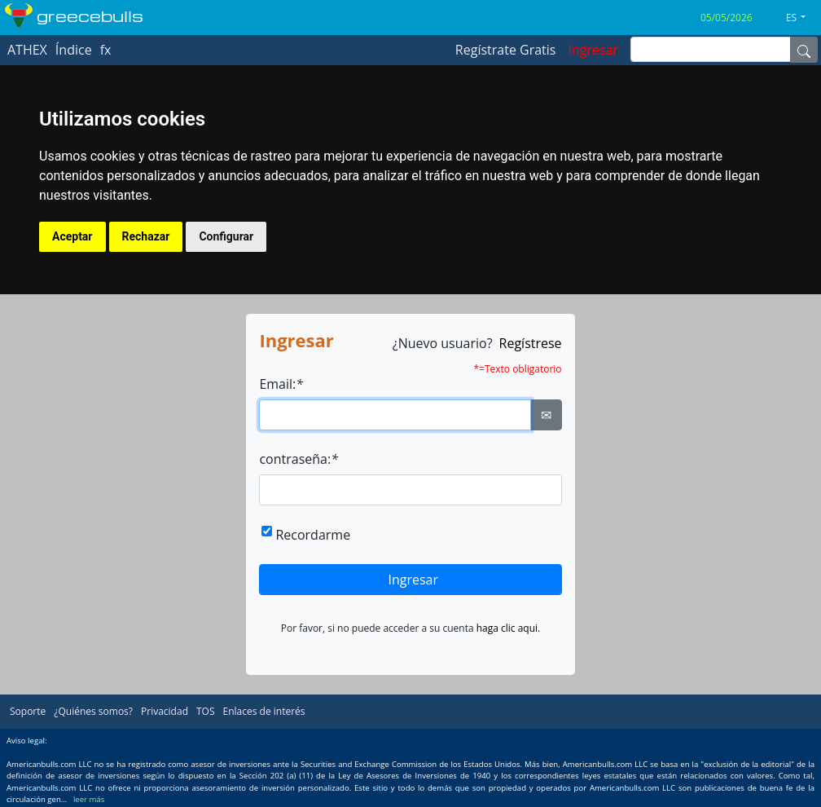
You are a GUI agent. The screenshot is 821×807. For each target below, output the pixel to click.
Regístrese (530, 343)
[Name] (804, 50)
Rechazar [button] (146, 236)
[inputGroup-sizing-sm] (710, 49)
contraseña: (298, 459)
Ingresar (413, 580)
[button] (802, 18)
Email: (281, 384)
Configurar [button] (226, 236)
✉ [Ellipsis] (546, 415)
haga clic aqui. (508, 628)
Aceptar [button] (72, 236)
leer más (88, 799)
